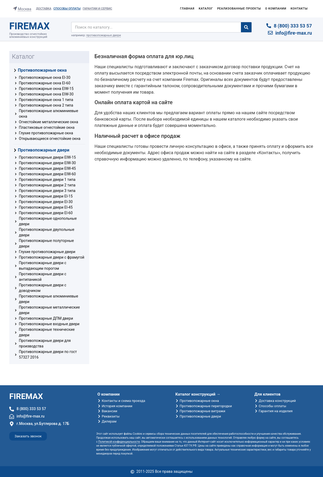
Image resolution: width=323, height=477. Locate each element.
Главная (187, 8)
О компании (275, 8)
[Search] (246, 27)
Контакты (299, 8)
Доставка (43, 8)
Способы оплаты (67, 8)
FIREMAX (29, 26)
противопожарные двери (103, 35)
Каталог (206, 8)
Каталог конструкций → (197, 394)
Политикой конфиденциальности (119, 441)
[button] (28, 436)
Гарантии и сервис (97, 8)
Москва (24, 9)
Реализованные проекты (239, 8)
